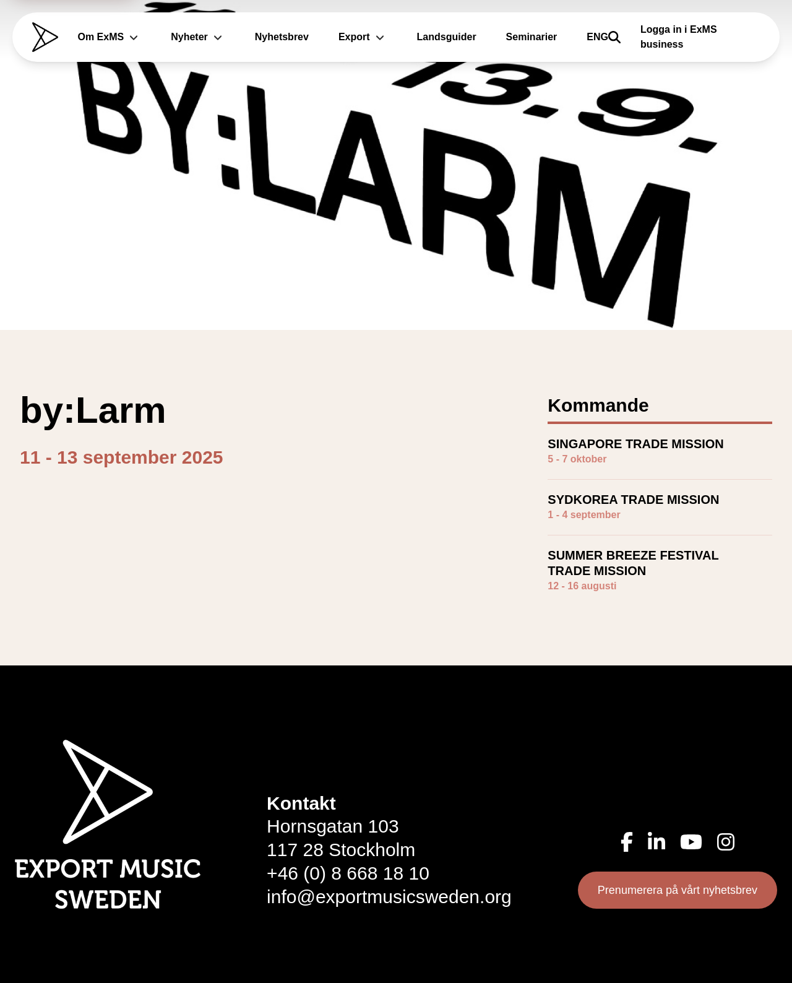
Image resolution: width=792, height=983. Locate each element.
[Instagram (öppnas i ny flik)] (725, 842)
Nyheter (198, 37)
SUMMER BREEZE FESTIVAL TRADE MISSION (633, 563)
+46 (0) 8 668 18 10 (348, 873)
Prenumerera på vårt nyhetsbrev (677, 890)
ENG (597, 37)
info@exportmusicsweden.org (389, 896)
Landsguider (446, 37)
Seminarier (531, 37)
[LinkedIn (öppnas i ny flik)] (656, 842)
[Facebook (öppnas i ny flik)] (627, 842)
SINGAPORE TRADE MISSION (635, 444)
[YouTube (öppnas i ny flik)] (691, 842)
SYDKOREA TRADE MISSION (633, 499)
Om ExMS (110, 37)
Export (362, 37)
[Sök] (614, 37)
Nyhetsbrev (282, 37)
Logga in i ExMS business (678, 37)
